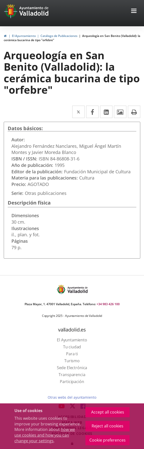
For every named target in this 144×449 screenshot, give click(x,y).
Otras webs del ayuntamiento (72, 397)
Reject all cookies (107, 426)
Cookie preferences (107, 440)
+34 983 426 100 (108, 304)
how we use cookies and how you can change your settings (44, 435)
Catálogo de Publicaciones (58, 36)
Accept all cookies (107, 412)
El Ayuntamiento (24, 36)
